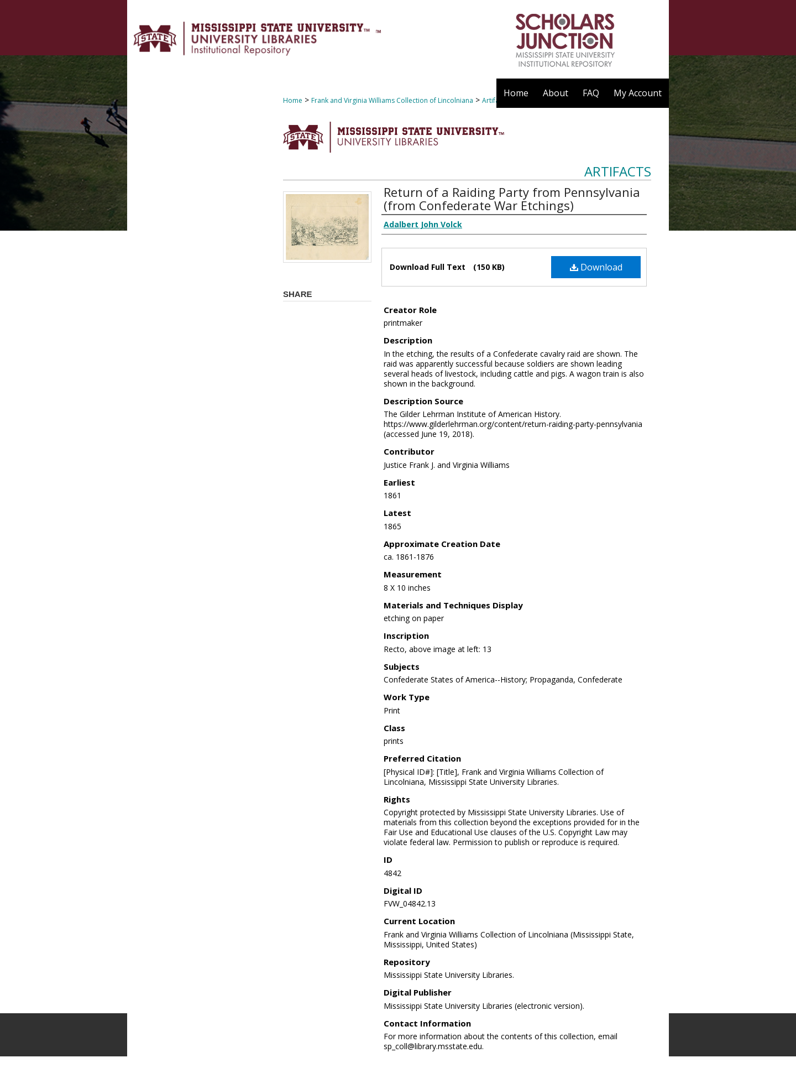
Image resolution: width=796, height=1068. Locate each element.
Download (596, 267)
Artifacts (617, 171)
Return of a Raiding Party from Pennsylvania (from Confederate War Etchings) (512, 198)
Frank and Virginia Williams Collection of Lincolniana (392, 100)
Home (292, 100)
